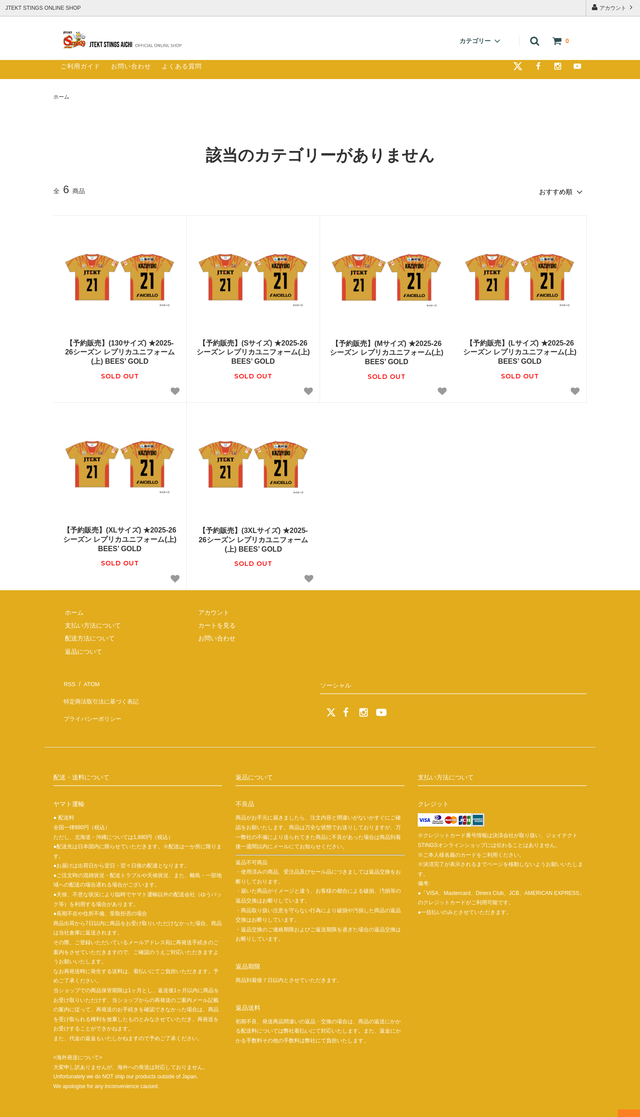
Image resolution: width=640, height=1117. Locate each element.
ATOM (88, 680)
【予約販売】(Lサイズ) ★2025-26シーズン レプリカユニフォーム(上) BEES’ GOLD (519, 350)
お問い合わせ (131, 66)
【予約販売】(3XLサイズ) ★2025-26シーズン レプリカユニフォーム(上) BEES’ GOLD (253, 538)
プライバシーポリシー (93, 706)
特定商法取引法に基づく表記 (102, 692)
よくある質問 (182, 66)
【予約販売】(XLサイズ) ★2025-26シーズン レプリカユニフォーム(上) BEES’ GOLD (119, 537)
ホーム (61, 97)
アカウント (613, 7)
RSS (68, 680)
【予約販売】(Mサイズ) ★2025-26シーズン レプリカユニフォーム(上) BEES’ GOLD (386, 350)
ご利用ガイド (80, 66)
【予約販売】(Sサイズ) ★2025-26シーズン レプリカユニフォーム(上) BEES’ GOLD (253, 350)
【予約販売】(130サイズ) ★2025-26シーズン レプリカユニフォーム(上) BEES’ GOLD (119, 350)
